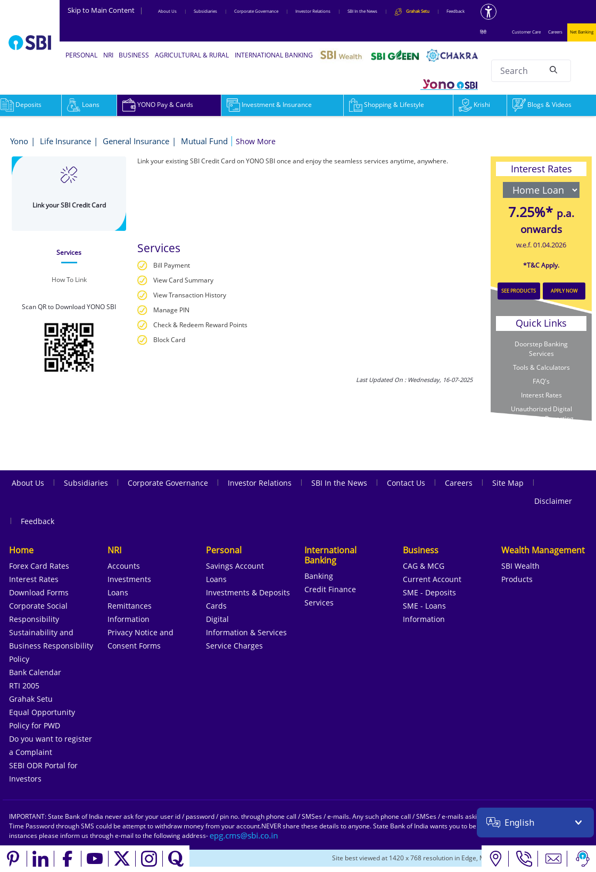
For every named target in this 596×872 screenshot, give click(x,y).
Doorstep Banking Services (541, 348)
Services (319, 602)
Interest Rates (541, 395)
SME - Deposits (429, 592)
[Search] (553, 69)
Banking (318, 576)
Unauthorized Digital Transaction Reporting (541, 413)
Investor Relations (312, 11)
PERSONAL (81, 55)
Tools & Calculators (541, 367)
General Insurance (136, 141)
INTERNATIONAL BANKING (274, 55)
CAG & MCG (423, 566)
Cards (216, 606)
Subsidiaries (205, 11)
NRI (108, 55)
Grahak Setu (31, 699)
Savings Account (235, 566)
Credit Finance (330, 589)
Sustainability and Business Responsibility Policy (51, 645)
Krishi (474, 104)
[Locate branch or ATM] (495, 859)
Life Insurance (65, 141)
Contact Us (406, 483)
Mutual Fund (204, 141)
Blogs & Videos (542, 104)
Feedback (455, 11)
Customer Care (526, 32)
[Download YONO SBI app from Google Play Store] (69, 346)
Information (128, 619)
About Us (167, 11)
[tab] (69, 253)
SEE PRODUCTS (518, 290)
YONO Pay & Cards (157, 104)
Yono (19, 141)
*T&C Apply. (541, 265)
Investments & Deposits (248, 592)
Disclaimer (553, 501)
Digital (217, 619)
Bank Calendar (35, 672)
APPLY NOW (564, 290)
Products (517, 579)
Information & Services (246, 632)
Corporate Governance (256, 11)
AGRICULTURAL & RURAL (192, 55)
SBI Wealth (520, 566)
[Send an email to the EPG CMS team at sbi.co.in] (244, 835)
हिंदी (483, 32)
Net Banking (581, 32)
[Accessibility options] (488, 12)
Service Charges (234, 646)
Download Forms (39, 592)
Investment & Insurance (269, 104)
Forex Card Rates (39, 566)
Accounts (123, 566)
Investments (129, 579)
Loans (83, 104)
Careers (555, 32)
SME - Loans (424, 606)
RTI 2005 (24, 685)
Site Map (508, 483)
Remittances (129, 606)
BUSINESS (134, 55)
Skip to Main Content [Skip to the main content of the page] (105, 10)
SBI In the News (362, 11)
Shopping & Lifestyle (386, 104)
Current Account (432, 579)
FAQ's (541, 381)
